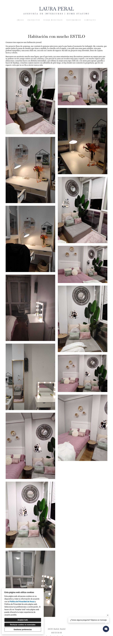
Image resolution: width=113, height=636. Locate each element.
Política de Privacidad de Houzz (22, 601)
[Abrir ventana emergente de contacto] (106, 629)
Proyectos (34, 20)
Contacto (90, 20)
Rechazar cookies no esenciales (22, 625)
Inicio (20, 20)
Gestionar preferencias (23, 629)
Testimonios (73, 20)
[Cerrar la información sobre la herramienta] (107, 615)
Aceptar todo (23, 620)
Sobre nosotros (52, 20)
